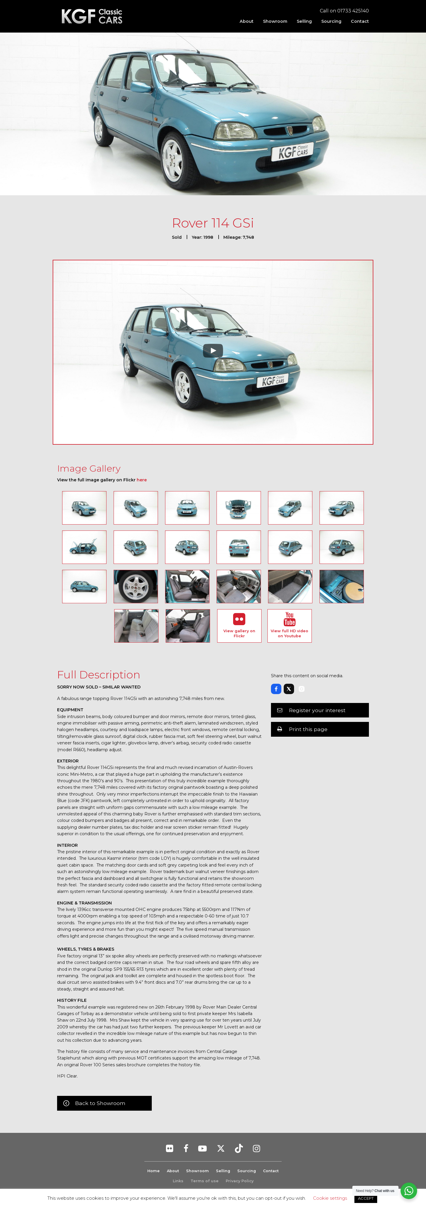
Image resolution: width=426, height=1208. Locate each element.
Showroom (275, 21)
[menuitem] (246, 21)
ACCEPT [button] (366, 1198)
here (142, 480)
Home (153, 1171)
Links (178, 1181)
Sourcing (331, 21)
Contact (360, 21)
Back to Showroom (100, 1103)
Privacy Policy (240, 1181)
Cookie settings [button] (330, 1198)
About (247, 21)
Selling (304, 21)
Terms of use (205, 1181)
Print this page (308, 729)
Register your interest (317, 710)
